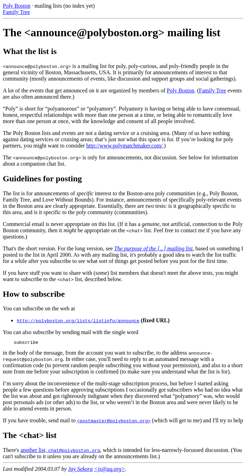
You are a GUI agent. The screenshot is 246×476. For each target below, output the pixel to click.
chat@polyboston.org (74, 451)
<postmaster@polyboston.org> (114, 421)
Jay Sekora (80, 470)
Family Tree (16, 12)
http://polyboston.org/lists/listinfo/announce (78, 320)
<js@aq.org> (109, 470)
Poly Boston (16, 6)
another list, (34, 451)
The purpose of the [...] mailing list (153, 248)
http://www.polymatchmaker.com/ (124, 146)
